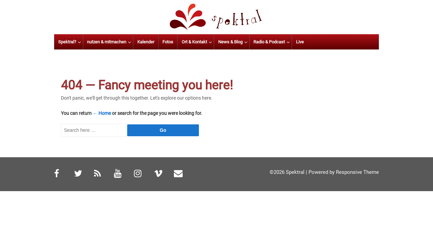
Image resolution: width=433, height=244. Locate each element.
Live (335, 41)
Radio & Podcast (304, 41)
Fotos (203, 41)
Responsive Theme (357, 172)
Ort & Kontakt (229, 41)
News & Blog (265, 41)
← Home (102, 113)
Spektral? (102, 41)
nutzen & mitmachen (141, 41)
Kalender (180, 41)
